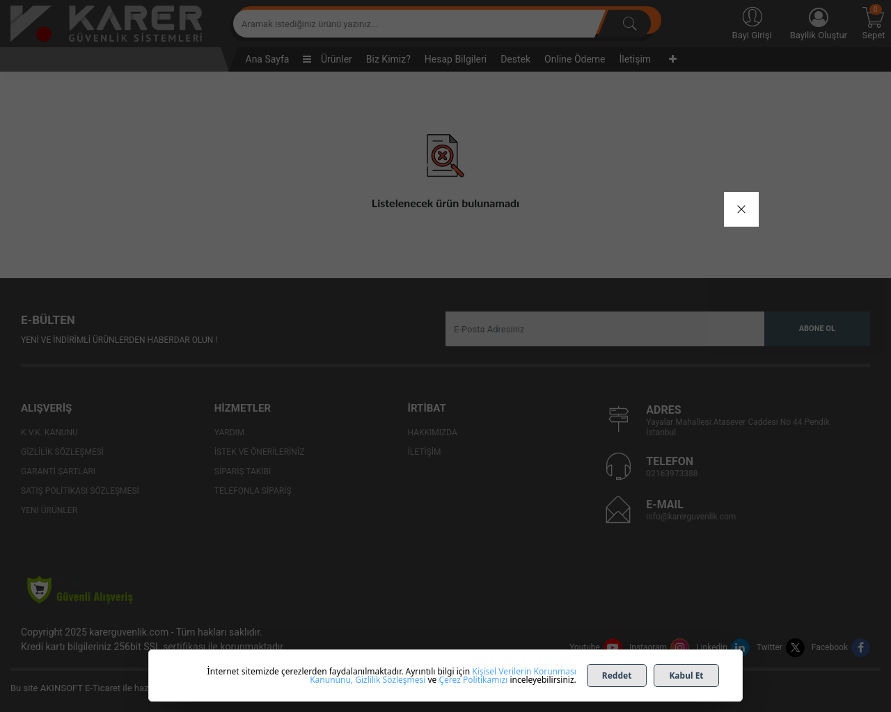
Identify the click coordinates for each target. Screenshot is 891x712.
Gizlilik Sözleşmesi (390, 680)
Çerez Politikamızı (473, 680)
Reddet (617, 675)
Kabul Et (686, 675)
